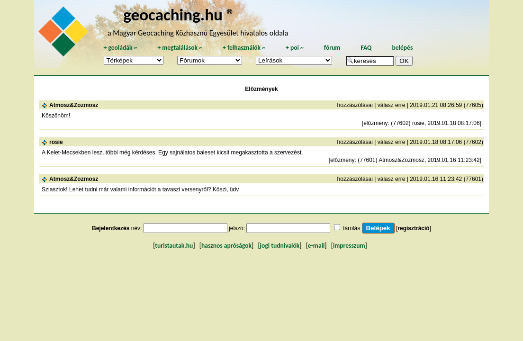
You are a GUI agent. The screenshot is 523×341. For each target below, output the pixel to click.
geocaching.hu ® (179, 14)
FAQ (366, 48)
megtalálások (180, 48)
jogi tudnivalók (280, 246)
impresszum (349, 246)
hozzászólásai (355, 105)
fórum (332, 48)
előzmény (375, 123)
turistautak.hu (174, 246)
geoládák (120, 48)
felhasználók (244, 48)
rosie (56, 142)
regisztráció (413, 228)
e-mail (316, 246)
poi (294, 48)
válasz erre (392, 105)
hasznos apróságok (226, 246)
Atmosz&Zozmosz (73, 105)
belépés (402, 48)
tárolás (351, 228)
